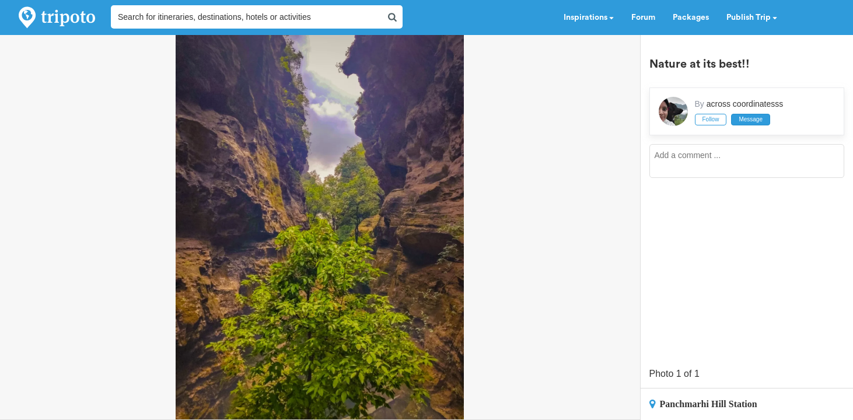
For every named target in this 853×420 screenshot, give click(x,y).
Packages (691, 17)
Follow (710, 119)
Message (751, 119)
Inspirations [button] (589, 17)
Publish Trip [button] (751, 17)
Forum (643, 17)
